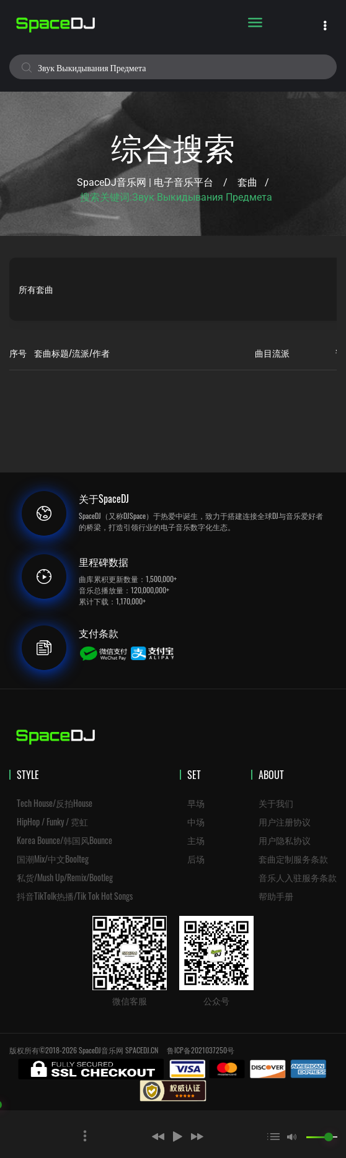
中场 (196, 821)
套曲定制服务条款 (293, 858)
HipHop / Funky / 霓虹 (52, 821)
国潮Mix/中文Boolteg (53, 858)
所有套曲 (36, 288)
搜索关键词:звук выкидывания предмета (176, 197)
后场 (196, 858)
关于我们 (276, 802)
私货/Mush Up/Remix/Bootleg (65, 877)
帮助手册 (276, 895)
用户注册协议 (285, 821)
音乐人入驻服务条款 (298, 877)
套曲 (247, 182)
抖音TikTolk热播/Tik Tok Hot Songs (75, 895)
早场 (196, 802)
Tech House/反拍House (54, 802)
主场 (196, 840)
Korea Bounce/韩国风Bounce (64, 840)
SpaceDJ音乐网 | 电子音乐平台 (145, 182)
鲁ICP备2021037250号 (200, 1050)
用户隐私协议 (285, 840)
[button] (140, 1136)
